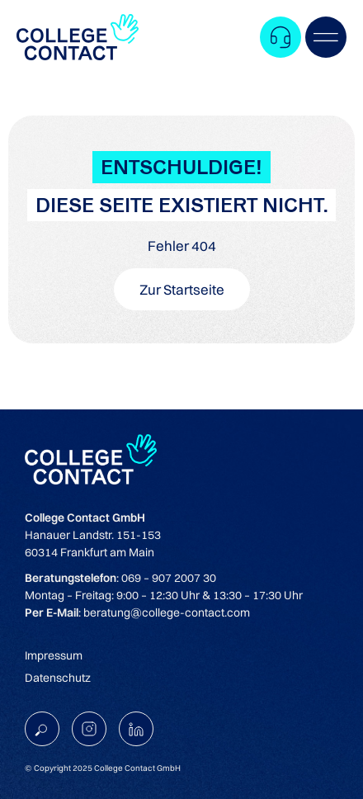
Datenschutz (58, 677)
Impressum (53, 655)
